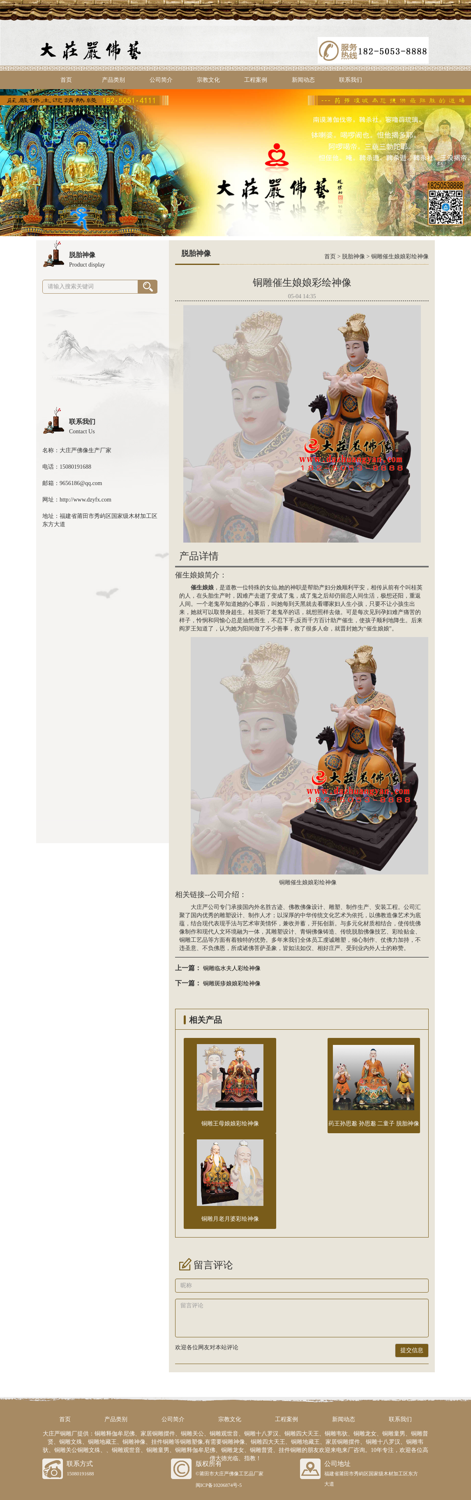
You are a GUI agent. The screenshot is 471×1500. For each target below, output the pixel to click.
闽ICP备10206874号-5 (219, 1485)
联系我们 (350, 80)
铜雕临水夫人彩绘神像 (232, 968)
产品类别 (113, 80)
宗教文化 (208, 80)
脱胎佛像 (363, 932)
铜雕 (185, 940)
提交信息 (411, 1350)
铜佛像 (314, 932)
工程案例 (255, 80)
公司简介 (161, 80)
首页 (66, 80)
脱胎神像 (353, 256)
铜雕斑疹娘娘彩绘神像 (232, 983)
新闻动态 (303, 80)
